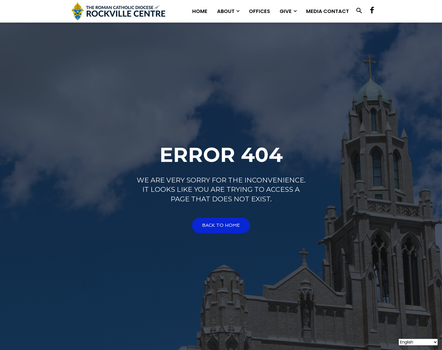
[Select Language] (418, 342)
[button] (359, 11)
